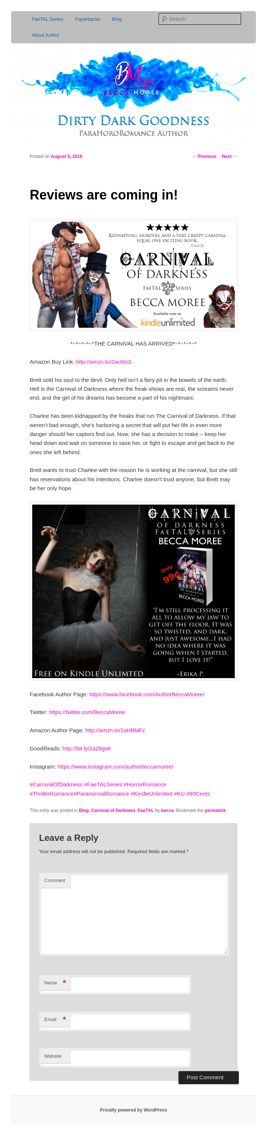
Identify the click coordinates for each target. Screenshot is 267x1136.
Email (55, 1019)
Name (55, 983)
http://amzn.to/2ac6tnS (103, 362)
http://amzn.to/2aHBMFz (115, 730)
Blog (116, 19)
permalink (215, 810)
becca (167, 810)
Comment (54, 880)
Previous (204, 156)
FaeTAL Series (47, 19)
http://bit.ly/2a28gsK (87, 748)
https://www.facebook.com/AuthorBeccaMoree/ (146, 694)
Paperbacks (87, 19)
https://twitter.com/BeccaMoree (87, 712)
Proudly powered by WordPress (133, 1110)
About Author (45, 35)
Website (53, 1056)
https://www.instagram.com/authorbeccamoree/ (115, 766)
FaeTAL (146, 810)
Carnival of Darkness (113, 810)
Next (229, 156)
